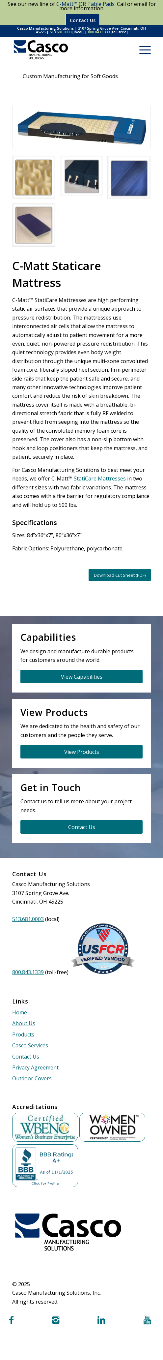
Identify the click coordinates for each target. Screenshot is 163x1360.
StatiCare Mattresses (100, 478)
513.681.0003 (60, 31)
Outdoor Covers (32, 1078)
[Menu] (142, 50)
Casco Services (30, 1045)
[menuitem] (126, 50)
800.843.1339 (99, 31)
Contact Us (82, 20)
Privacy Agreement (35, 1067)
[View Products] (81, 751)
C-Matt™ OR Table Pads (85, 4)
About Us (23, 1023)
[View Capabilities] (81, 676)
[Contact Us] (81, 827)
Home (19, 1012)
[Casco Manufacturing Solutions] (67, 50)
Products (23, 1034)
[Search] (126, 50)
